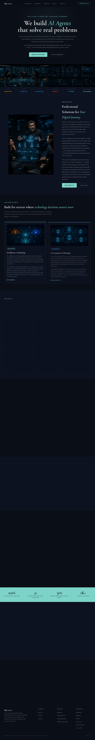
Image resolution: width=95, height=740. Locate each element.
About (55, 3)
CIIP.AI (77, 718)
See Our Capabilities (57, 54)
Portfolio (46, 3)
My (8, 3)
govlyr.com (79, 721)
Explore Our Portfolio (38, 54)
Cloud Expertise (61, 715)
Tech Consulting (80, 725)
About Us (40, 712)
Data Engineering (61, 718)
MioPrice (78, 715)
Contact (62, 3)
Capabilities (28, 3)
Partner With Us (84, 3)
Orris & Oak (79, 728)
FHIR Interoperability (62, 721)
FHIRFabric (79, 712)
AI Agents (59, 712)
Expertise (38, 3)
